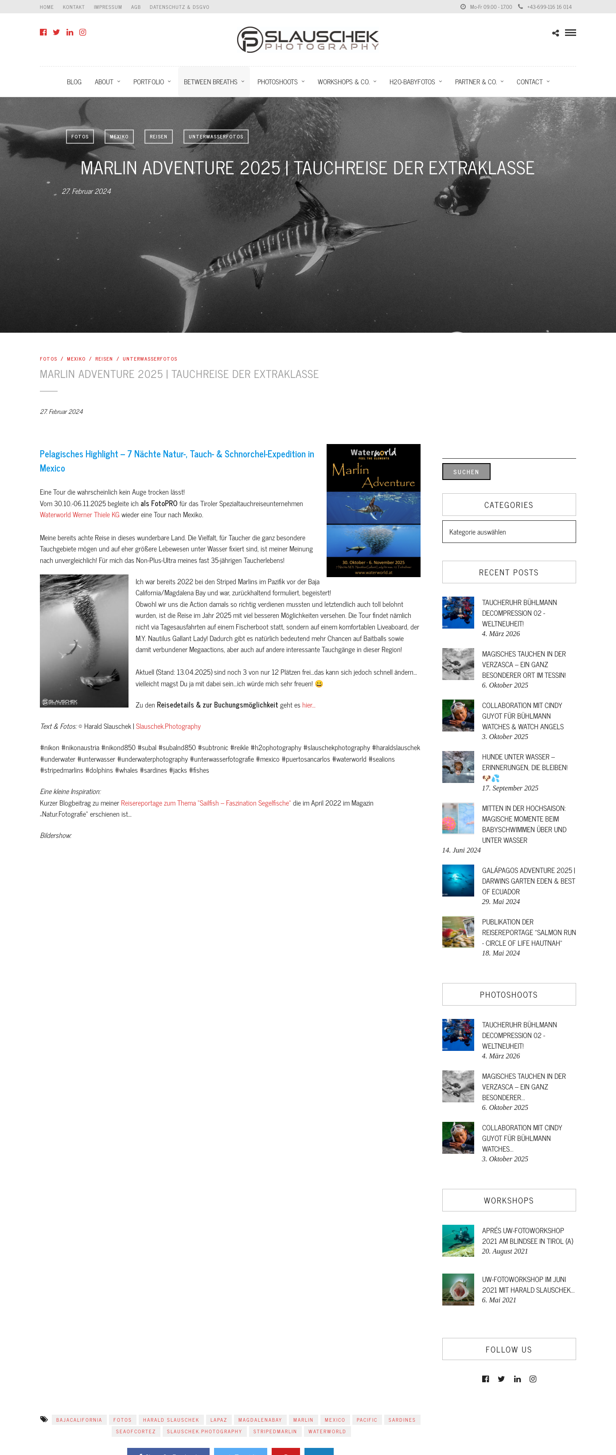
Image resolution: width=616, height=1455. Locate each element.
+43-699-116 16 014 (545, 6)
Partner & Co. (476, 81)
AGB (136, 7)
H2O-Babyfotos (412, 81)
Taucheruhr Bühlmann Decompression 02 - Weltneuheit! (519, 612)
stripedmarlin (275, 1431)
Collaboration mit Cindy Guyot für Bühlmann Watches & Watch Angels (523, 715)
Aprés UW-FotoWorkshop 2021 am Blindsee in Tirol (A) (527, 1235)
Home (47, 7)
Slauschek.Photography (168, 725)
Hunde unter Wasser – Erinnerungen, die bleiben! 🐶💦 (525, 767)
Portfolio (148, 81)
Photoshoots (277, 81)
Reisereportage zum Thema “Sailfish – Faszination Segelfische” (206, 802)
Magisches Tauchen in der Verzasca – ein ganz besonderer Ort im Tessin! (524, 664)
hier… (309, 704)
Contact (530, 81)
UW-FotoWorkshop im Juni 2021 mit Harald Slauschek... (528, 1284)
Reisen (159, 136)
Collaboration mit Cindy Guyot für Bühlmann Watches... (522, 1137)
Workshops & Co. (344, 81)
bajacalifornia (79, 1420)
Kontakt (74, 7)
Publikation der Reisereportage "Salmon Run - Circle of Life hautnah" (529, 932)
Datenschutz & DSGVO (180, 7)
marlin (303, 1420)
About (104, 81)
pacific (367, 1420)
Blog (74, 81)
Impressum (108, 7)
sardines (402, 1420)
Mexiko (119, 136)
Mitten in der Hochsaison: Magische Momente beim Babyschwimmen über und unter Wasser (524, 823)
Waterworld (327, 1431)
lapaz (219, 1420)
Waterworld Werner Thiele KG (80, 514)
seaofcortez (136, 1431)
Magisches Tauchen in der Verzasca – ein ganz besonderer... (524, 1086)
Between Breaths (211, 81)
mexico (335, 1420)
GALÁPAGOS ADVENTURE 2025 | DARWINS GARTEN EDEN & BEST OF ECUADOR (528, 880)
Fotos (80, 136)
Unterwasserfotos (216, 136)
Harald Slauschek (171, 1420)
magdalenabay (260, 1420)
